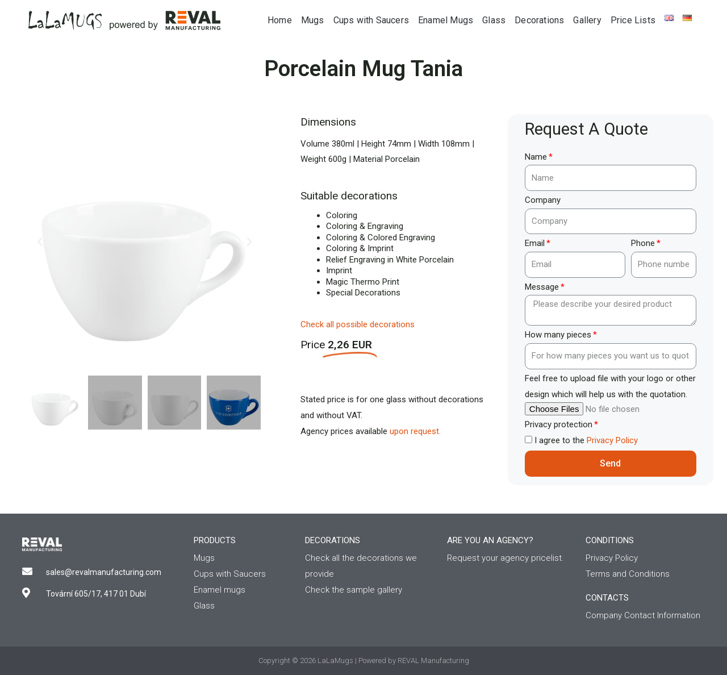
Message (542, 287)
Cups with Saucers (371, 20)
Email (535, 243)
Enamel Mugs (445, 20)
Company (543, 200)
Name (536, 157)
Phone (643, 243)
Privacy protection (558, 424)
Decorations (539, 20)
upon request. (415, 431)
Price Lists (633, 20)
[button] (39, 242)
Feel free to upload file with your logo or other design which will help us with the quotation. (610, 386)
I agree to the (586, 440)
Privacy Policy (612, 440)
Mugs (312, 20)
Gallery (587, 20)
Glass (493, 20)
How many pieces (558, 335)
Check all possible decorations (357, 324)
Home (280, 20)
